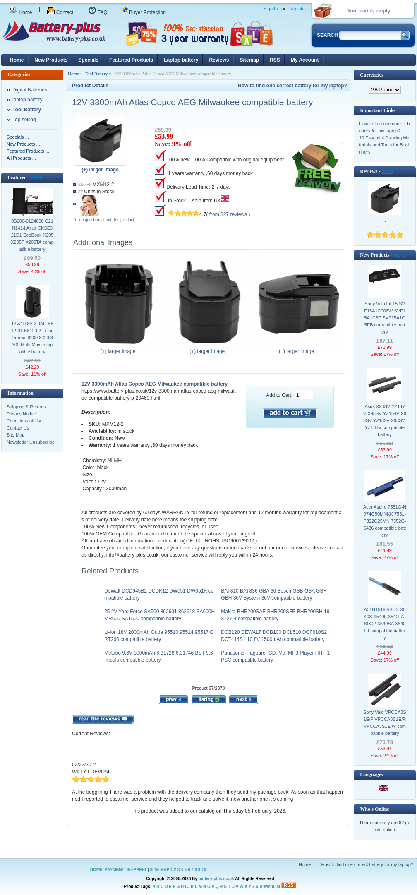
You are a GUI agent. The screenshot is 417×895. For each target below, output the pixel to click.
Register (297, 8)
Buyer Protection (144, 12)
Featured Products (131, 60)
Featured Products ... (28, 151)
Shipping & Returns (26, 406)
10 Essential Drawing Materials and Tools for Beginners (384, 144)
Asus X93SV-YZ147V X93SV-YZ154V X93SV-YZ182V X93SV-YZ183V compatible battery (384, 420)
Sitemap (249, 60)
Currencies (371, 75)
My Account (305, 60)
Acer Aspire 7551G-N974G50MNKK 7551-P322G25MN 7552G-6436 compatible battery (384, 520)
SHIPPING (136, 869)
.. (384, 220)
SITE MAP (159, 869)
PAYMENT (114, 869)
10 (203, 869)
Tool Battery (96, 73)
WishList (271, 886)
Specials (88, 60)
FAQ (98, 12)
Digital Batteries (29, 90)
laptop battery (27, 100)
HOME (96, 869)
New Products (50, 60)
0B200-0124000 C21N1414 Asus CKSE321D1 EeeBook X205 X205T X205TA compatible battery (32, 235)
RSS (275, 60)
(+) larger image (119, 348)
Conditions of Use (25, 420)
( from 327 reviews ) (228, 214)
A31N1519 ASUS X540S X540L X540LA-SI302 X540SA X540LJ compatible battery (385, 623)
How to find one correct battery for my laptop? (292, 86)
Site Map (15, 434)
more (36, 177)
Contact (60, 12)
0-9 (259, 886)
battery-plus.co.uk (216, 878)
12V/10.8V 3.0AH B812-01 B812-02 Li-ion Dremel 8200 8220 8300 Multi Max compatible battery (32, 337)
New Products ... (23, 144)
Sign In (271, 8)
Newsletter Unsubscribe (31, 441)
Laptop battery (181, 60)
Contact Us (18, 427)
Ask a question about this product (103, 219)
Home (21, 12)
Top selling (24, 119)
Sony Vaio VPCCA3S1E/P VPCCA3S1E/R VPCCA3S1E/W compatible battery (384, 723)
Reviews (219, 60)
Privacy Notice (21, 413)
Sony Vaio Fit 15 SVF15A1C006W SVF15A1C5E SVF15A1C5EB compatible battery (384, 317)
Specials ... (18, 136)
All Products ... (21, 158)
